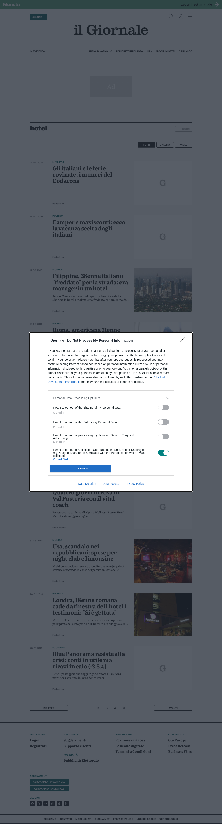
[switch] (163, 407)
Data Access (111, 483)
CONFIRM (80, 468)
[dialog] (111, 412)
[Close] (184, 341)
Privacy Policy (135, 483)
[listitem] (111, 398)
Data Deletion (87, 483)
